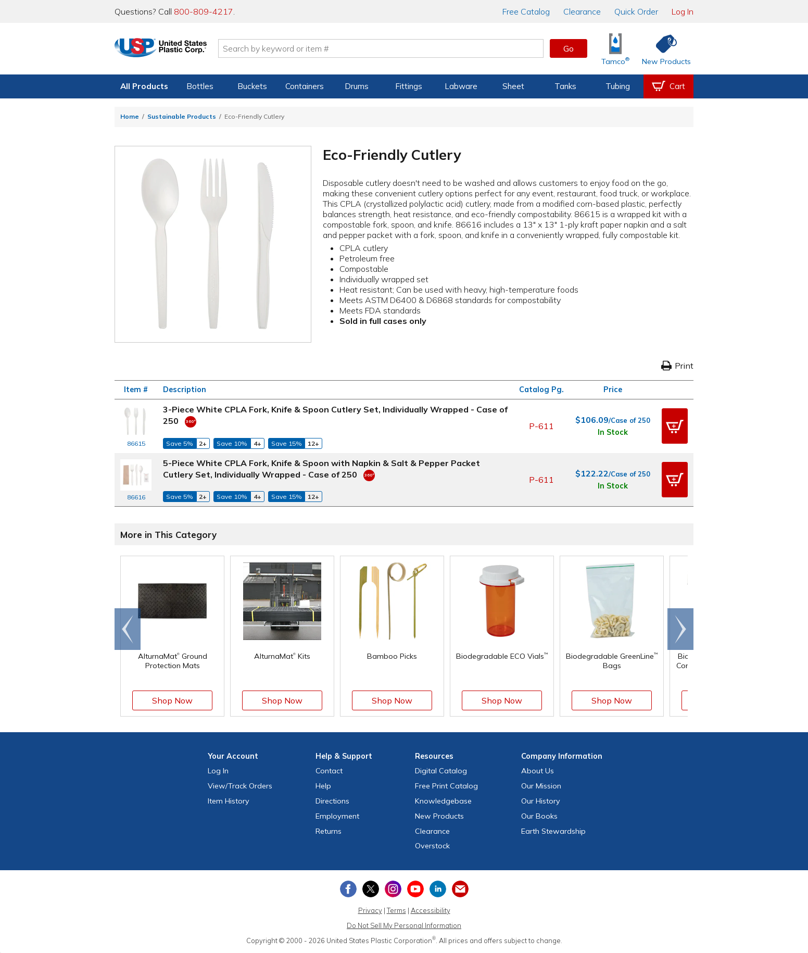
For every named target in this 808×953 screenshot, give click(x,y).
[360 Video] (190, 421)
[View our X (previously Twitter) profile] (370, 889)
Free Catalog (446, 786)
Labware (461, 86)
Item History (228, 801)
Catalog (526, 11)
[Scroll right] (680, 629)
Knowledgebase (443, 801)
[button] (675, 426)
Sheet (513, 86)
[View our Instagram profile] (393, 889)
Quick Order (636, 11)
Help (323, 786)
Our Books (539, 816)
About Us (537, 770)
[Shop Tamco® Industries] (615, 48)
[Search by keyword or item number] (396, 48)
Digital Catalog (441, 770)
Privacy (370, 910)
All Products (144, 86)
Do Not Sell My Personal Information (404, 925)
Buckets (252, 86)
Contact (329, 770)
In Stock (613, 432)
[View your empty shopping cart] (668, 86)
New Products (439, 816)
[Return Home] (176, 50)
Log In (682, 11)
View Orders (240, 786)
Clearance (582, 11)
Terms (396, 910)
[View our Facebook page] (348, 889)
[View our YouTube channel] (415, 889)
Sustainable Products (181, 116)
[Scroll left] (128, 629)
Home (129, 116)
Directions (332, 801)
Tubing (617, 86)
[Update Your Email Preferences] (460, 889)
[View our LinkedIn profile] (437, 889)
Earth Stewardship (553, 831)
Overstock (432, 845)
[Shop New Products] (662, 48)
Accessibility (430, 910)
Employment (337, 816)
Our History (540, 801)
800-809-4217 (203, 11)
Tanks (565, 86)
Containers (304, 86)
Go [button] (568, 48)
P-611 (541, 426)
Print (677, 365)
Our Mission (541, 786)
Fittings (408, 86)
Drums (357, 86)
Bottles (199, 86)
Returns (328, 831)
